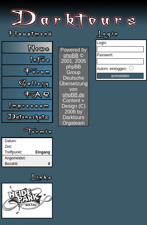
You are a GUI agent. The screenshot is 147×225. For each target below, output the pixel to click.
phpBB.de (73, 95)
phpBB (71, 55)
